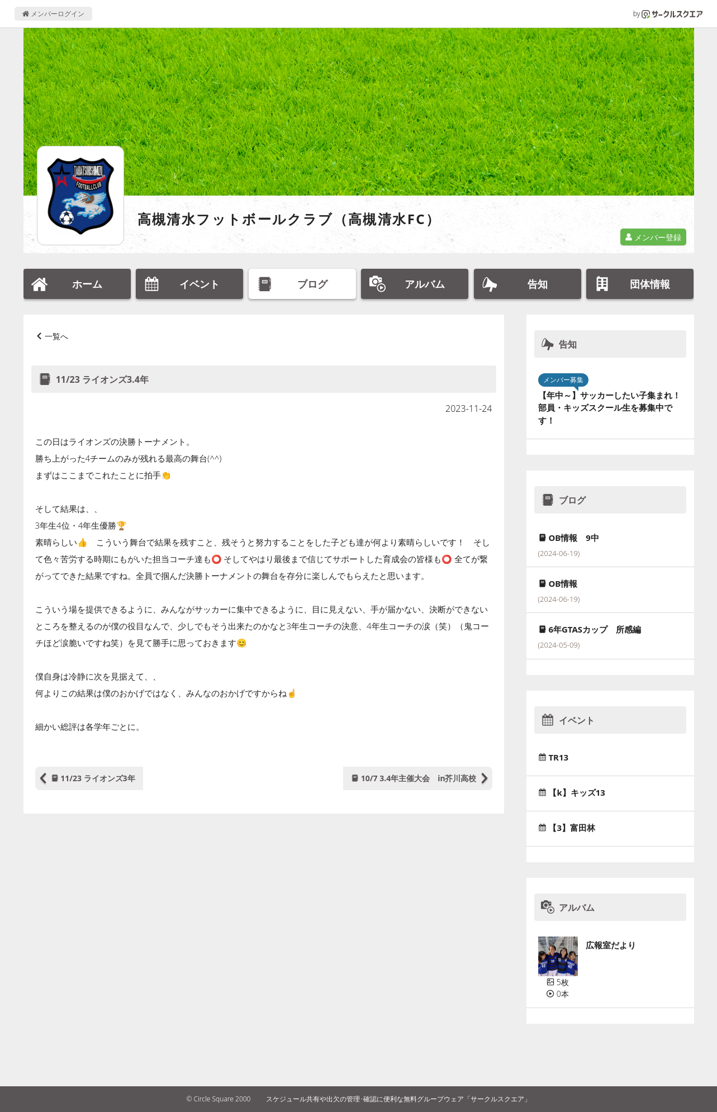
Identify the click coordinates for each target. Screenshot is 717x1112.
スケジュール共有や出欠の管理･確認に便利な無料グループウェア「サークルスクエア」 (398, 1099)
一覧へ (56, 336)
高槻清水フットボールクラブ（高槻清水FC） (289, 219)
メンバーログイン (53, 13)
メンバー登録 (653, 237)
